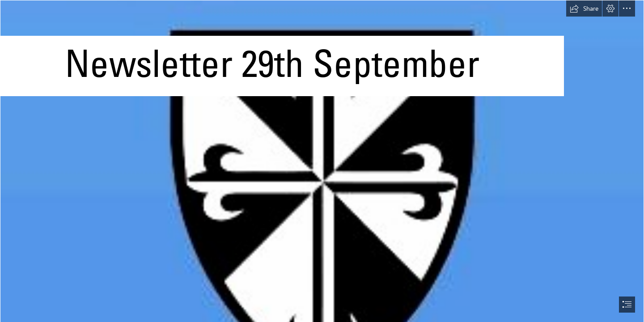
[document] (322, 161)
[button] (584, 8)
